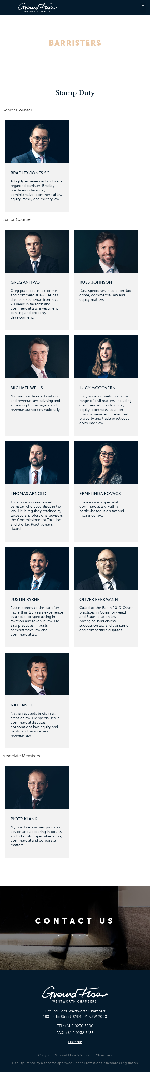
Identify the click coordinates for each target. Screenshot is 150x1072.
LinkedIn (75, 1042)
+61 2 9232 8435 (79, 1033)
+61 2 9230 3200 (78, 1026)
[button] (143, 8)
